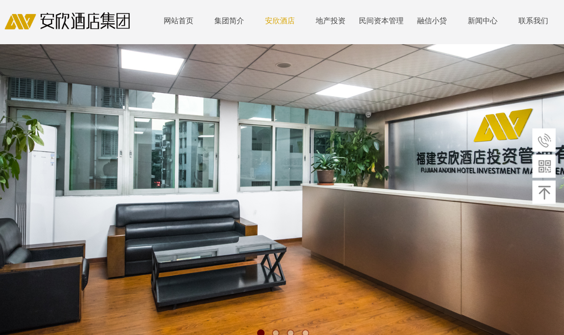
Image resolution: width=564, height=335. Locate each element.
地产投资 (330, 21)
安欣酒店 (280, 21)
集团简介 (229, 21)
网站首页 (178, 21)
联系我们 (533, 21)
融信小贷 (432, 21)
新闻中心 (483, 21)
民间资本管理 (381, 21)
